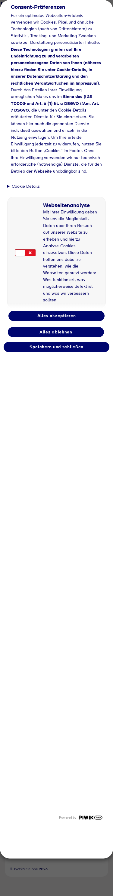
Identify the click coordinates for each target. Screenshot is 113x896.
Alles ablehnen (55, 332)
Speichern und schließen (56, 346)
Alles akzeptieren (56, 315)
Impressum (86, 83)
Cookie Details (26, 186)
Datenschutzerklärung (49, 76)
